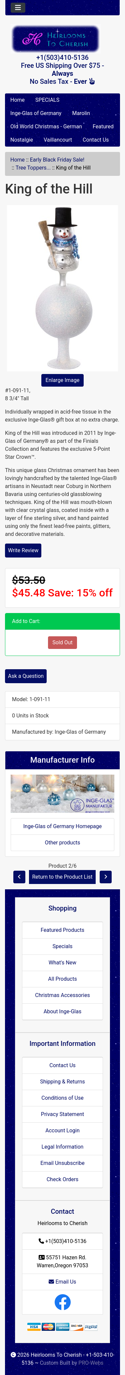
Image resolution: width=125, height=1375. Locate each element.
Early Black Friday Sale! (57, 160)
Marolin (81, 113)
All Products (62, 979)
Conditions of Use (62, 1098)
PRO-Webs (90, 1363)
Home (17, 100)
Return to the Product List (62, 877)
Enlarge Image (63, 380)
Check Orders (63, 1179)
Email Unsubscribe (62, 1163)
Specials (62, 946)
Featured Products (62, 930)
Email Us (62, 1282)
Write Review (23, 550)
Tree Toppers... (33, 168)
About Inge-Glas (62, 1011)
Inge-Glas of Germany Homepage (62, 826)
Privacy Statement (62, 1114)
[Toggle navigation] (18, 8)
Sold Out (62, 642)
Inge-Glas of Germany (35, 113)
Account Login (62, 1130)
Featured (103, 126)
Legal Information (63, 1147)
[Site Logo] (62, 39)
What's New (62, 962)
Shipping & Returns (62, 1081)
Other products (62, 842)
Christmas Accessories (62, 995)
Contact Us (96, 140)
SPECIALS (47, 100)
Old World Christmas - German (46, 126)
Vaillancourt (58, 140)
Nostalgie (21, 140)
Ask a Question (26, 676)
